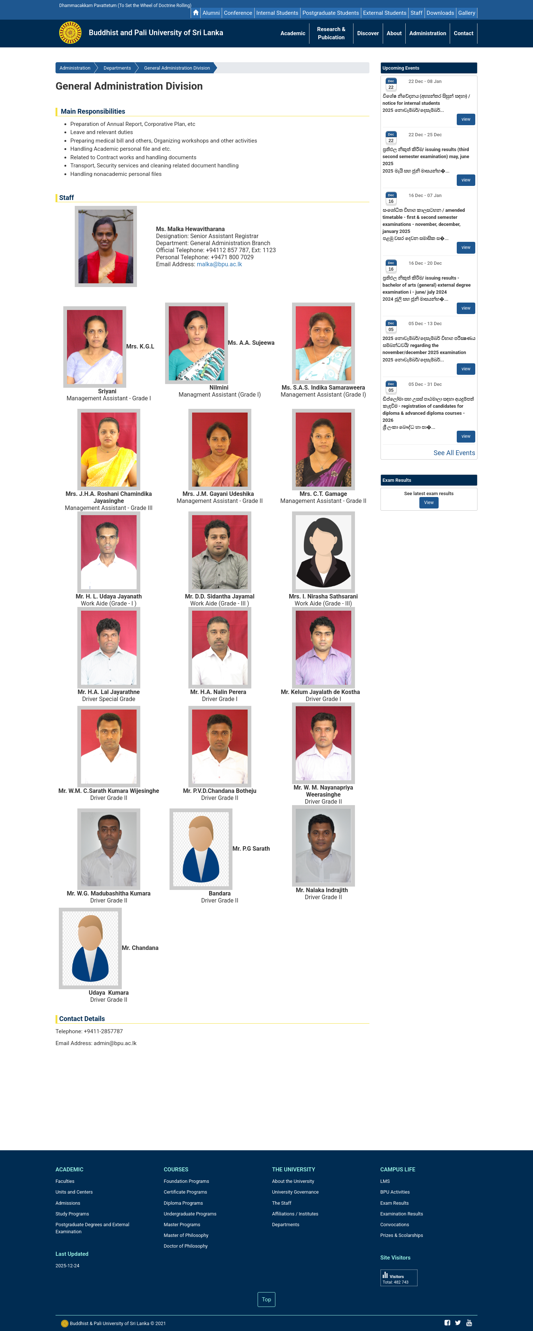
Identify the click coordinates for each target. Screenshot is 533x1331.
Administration (75, 68)
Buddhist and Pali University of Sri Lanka (156, 32)
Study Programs (72, 1214)
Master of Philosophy (186, 1235)
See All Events (454, 453)
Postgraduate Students (330, 13)
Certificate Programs (185, 1192)
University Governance (295, 1192)
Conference (238, 13)
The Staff (281, 1203)
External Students (384, 13)
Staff (416, 13)
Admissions (68, 1203)
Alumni (211, 13)
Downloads (441, 13)
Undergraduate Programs (190, 1214)
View (429, 502)
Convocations (395, 1224)
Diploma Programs (183, 1203)
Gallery (466, 13)
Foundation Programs (186, 1181)
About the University (293, 1181)
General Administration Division (177, 68)
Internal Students (278, 13)
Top (266, 1299)
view (466, 119)
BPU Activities (395, 1192)
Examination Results (402, 1214)
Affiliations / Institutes (295, 1214)
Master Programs (182, 1224)
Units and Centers (74, 1192)
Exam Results (395, 1203)
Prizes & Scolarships (402, 1235)
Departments (117, 68)
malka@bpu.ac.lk (219, 264)
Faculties (65, 1181)
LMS (385, 1181)
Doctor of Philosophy (186, 1246)
